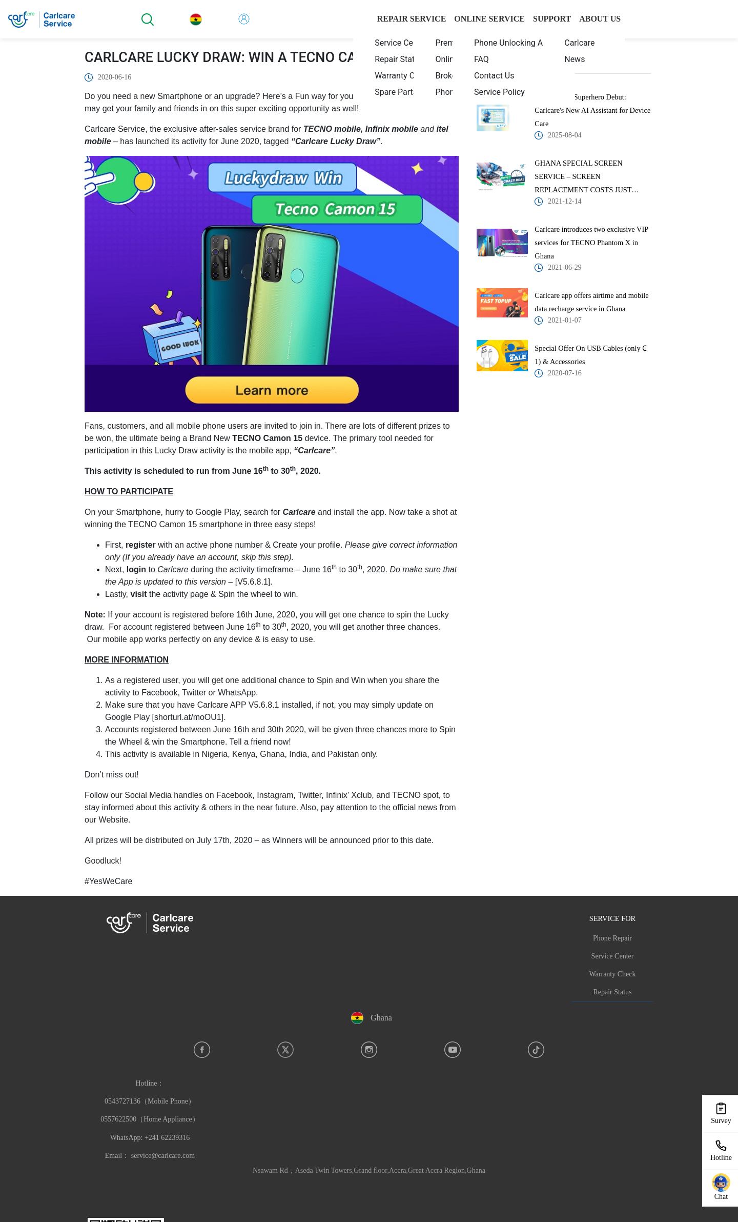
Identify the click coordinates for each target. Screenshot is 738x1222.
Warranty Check (612, 974)
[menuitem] (401, 42)
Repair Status (612, 992)
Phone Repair (612, 938)
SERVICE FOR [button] (612, 918)
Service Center (612, 956)
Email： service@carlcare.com (150, 1155)
